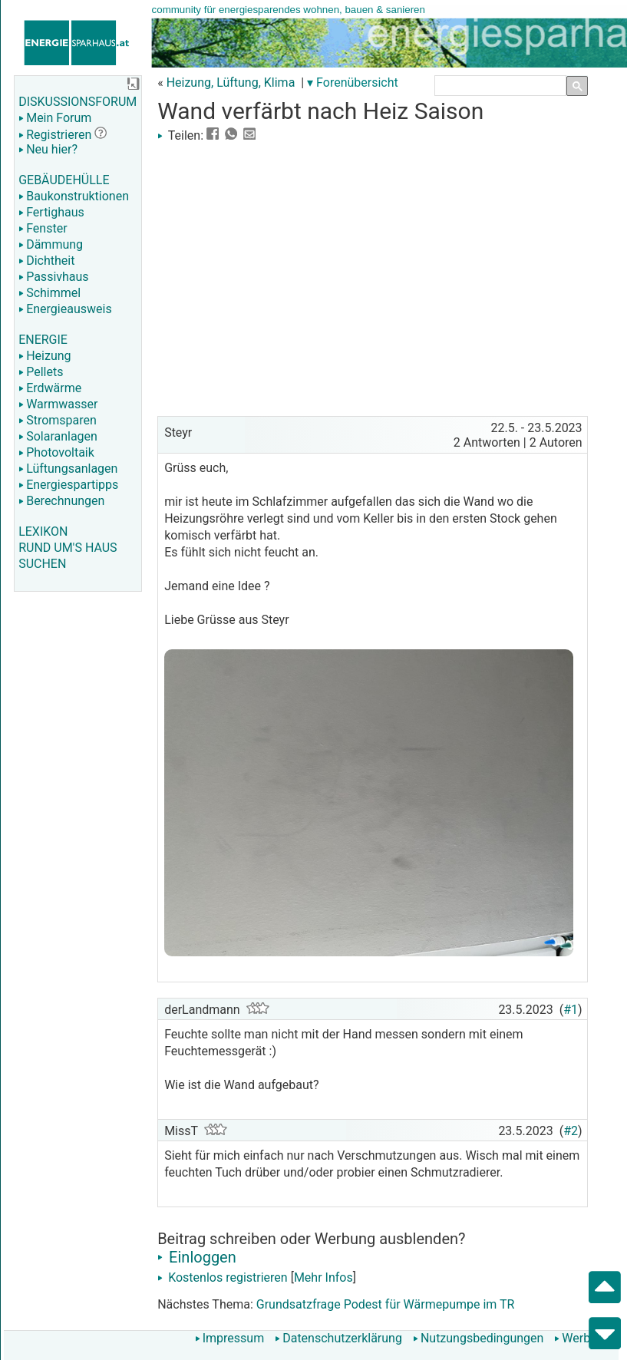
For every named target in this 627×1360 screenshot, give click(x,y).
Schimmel (49, 293)
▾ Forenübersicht (352, 82)
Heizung (44, 355)
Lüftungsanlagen (67, 468)
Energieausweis (64, 309)
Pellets (40, 372)
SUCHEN (42, 563)
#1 (570, 1009)
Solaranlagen (57, 436)
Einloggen (196, 1257)
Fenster (42, 228)
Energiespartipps (68, 484)
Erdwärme (49, 388)
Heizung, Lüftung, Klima (231, 82)
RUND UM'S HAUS (67, 547)
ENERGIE (43, 339)
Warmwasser (57, 404)
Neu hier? (48, 149)
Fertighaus (51, 212)
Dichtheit (46, 260)
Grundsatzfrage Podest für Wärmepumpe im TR (385, 1304)
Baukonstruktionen (73, 196)
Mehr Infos (323, 1277)
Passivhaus (53, 276)
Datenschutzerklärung (338, 1338)
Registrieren (54, 134)
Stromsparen (57, 420)
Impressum (230, 1338)
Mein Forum (54, 118)
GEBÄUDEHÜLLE (63, 180)
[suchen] (497, 86)
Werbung (582, 1338)
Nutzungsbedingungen (478, 1338)
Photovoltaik (56, 452)
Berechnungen (61, 500)
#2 (570, 1131)
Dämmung (50, 244)
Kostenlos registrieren (222, 1277)
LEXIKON (43, 531)
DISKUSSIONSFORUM (77, 101)
